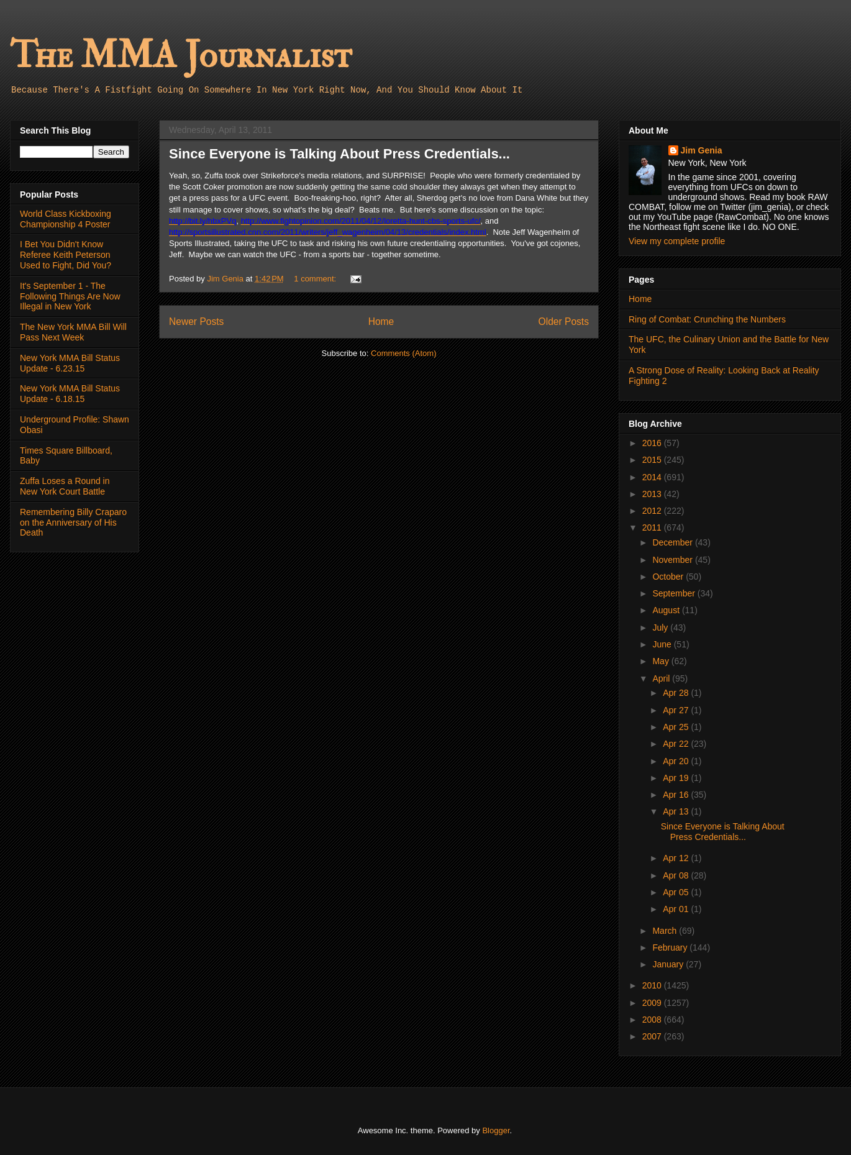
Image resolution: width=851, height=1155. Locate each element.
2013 (653, 494)
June (662, 644)
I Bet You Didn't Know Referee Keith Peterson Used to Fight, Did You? (65, 254)
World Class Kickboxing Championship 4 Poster (65, 219)
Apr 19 (677, 778)
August (666, 610)
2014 (653, 477)
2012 (653, 511)
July (661, 627)
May (661, 661)
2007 (653, 1036)
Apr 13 (677, 811)
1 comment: (316, 278)
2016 (653, 443)
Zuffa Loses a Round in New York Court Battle (65, 486)
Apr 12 (677, 858)
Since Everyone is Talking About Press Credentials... (339, 154)
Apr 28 (677, 693)
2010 (653, 985)
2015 (653, 460)
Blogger (495, 1130)
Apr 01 (677, 909)
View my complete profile (677, 241)
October (669, 577)
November (673, 560)
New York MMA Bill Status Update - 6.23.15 (70, 363)
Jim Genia (701, 150)
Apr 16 (677, 795)
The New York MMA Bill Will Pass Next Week (73, 332)
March (665, 931)
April (662, 678)
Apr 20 (677, 761)
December (673, 542)
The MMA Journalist (181, 55)
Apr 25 (677, 727)
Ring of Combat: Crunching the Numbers (707, 319)
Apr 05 (677, 892)
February (670, 947)
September (674, 593)
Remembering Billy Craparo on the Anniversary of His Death (73, 522)
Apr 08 (677, 875)
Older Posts (564, 321)
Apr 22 (677, 744)
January (669, 964)
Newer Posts (196, 321)
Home (381, 321)
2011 (653, 527)
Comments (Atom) (403, 353)
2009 (653, 1003)
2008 (653, 1020)
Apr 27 (677, 710)
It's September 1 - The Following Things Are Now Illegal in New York (70, 296)
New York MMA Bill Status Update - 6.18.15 (70, 393)
